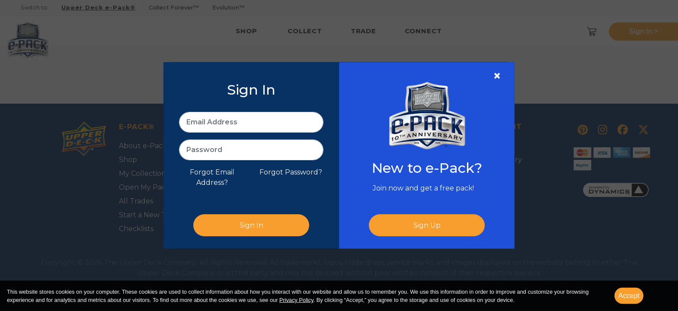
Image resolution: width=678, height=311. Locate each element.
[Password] (251, 150)
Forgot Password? (290, 172)
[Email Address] (251, 122)
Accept (629, 295)
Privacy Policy (296, 300)
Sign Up (427, 225)
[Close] (497, 76)
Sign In (251, 225)
